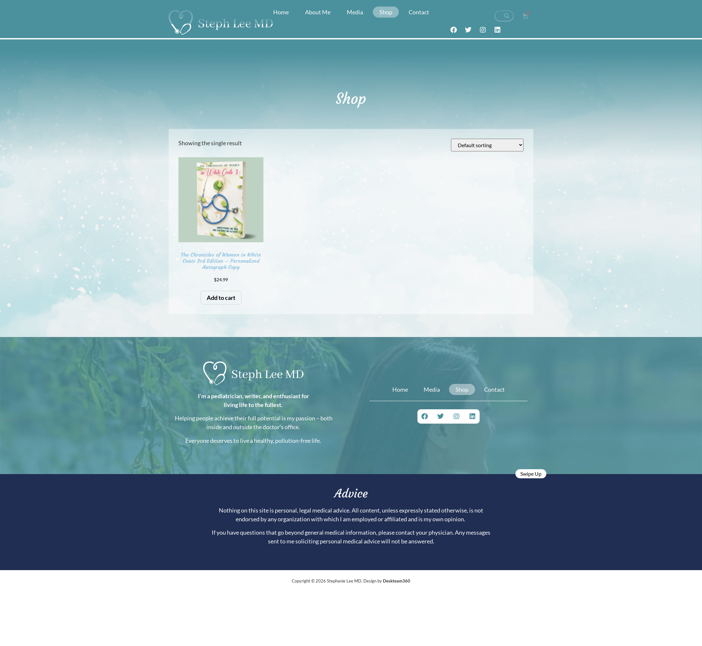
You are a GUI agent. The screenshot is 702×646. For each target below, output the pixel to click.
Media (355, 12)
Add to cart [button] (221, 297)
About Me (317, 12)
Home (281, 12)
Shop (385, 12)
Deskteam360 (396, 580)
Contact (419, 12)
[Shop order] (487, 145)
